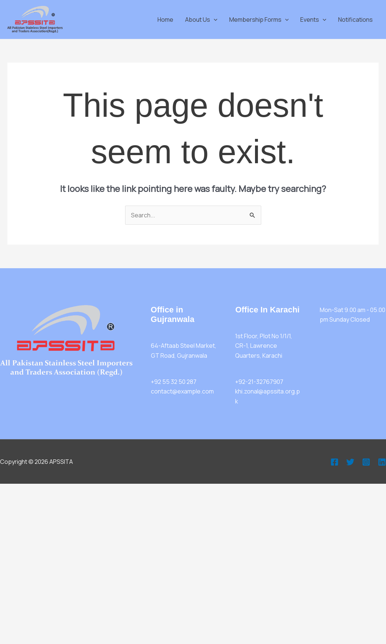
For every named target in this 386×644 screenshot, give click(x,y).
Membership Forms (259, 19)
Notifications (355, 19)
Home (165, 19)
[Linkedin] (382, 462)
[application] (213, 19)
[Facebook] (334, 462)
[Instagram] (366, 462)
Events (313, 19)
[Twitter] (350, 462)
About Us (201, 19)
